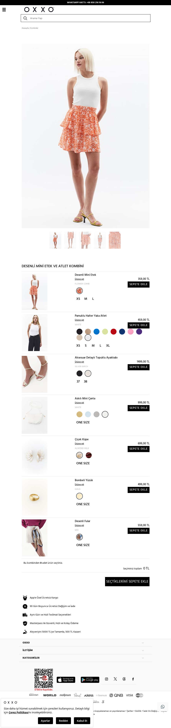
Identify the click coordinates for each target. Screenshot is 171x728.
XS (78, 299)
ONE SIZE (83, 422)
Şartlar (130, 711)
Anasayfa (25, 28)
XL (108, 345)
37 (78, 381)
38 (85, 381)
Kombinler (34, 28)
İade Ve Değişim (151, 711)
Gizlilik (138, 711)
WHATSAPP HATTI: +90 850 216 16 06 (85, 2)
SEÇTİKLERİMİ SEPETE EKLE (127, 582)
